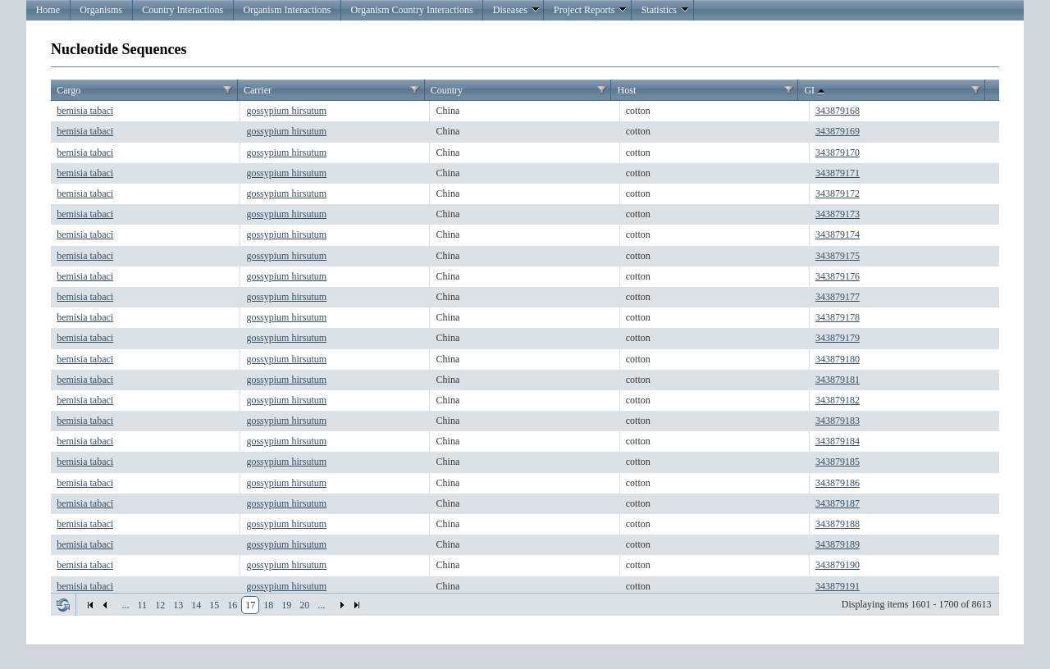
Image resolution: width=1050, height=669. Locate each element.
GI (816, 91)
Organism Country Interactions (411, 10)
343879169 (837, 131)
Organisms (101, 10)
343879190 (837, 565)
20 (304, 605)
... (126, 605)
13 (178, 605)
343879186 (837, 483)
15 (214, 605)
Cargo (68, 90)
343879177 (837, 297)
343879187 (837, 503)
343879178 (837, 317)
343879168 (837, 110)
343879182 (837, 400)
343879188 (837, 524)
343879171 (837, 173)
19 (286, 605)
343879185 (837, 461)
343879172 (837, 193)
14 (196, 605)
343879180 (837, 359)
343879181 (837, 379)
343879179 (837, 338)
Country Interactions (182, 10)
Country (447, 90)
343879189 (837, 544)
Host (627, 90)
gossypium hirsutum (286, 110)
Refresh (63, 605)
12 (160, 605)
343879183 (837, 420)
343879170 (837, 152)
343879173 (837, 214)
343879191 (837, 586)
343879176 (837, 276)
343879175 (837, 256)
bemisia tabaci (85, 110)
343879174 (837, 234)
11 (143, 605)
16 (232, 605)
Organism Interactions (287, 10)
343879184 (837, 441)
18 (268, 605)
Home (48, 10)
